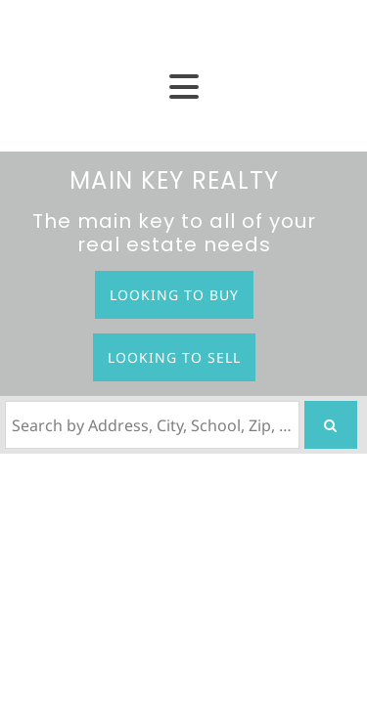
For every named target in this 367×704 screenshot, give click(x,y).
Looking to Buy (174, 295)
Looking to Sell (174, 357)
